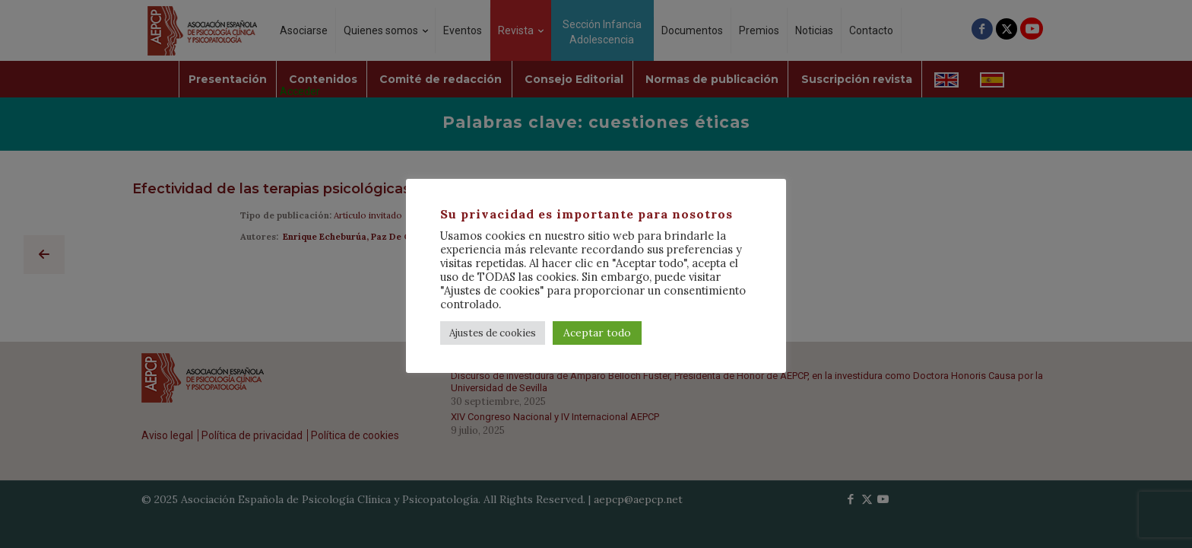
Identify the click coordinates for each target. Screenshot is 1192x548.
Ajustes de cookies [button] (492, 333)
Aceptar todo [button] (597, 332)
